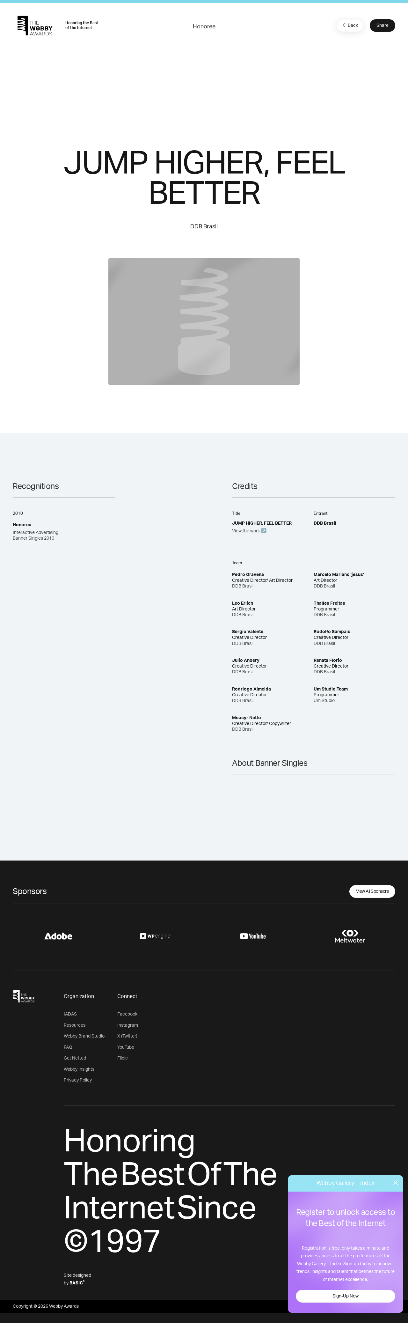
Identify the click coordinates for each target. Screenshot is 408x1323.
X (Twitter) (127, 1036)
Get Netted (75, 1058)
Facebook (127, 1014)
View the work (246, 531)
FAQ (68, 1047)
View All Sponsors (372, 891)
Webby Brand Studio (84, 1036)
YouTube (125, 1047)
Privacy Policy (78, 1080)
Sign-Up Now (345, 1296)
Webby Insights (79, 1069)
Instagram (127, 1025)
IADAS (70, 1014)
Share (382, 25)
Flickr (122, 1058)
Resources (74, 1025)
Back (349, 25)
